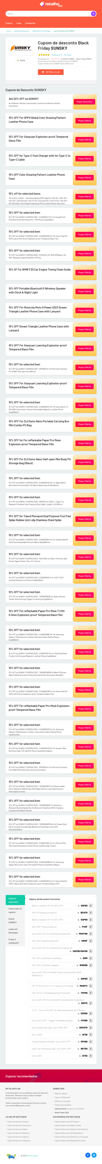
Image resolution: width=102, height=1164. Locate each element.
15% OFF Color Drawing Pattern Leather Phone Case (37, 176)
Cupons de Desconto (62, 1097)
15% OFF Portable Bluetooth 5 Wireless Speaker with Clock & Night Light (37, 290)
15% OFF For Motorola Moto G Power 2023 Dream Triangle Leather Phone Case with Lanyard (38, 309)
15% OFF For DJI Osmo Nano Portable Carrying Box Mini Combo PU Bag (39, 423)
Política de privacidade (63, 1105)
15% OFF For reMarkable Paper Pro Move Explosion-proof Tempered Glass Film (39, 707)
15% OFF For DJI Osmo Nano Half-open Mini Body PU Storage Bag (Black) (40, 461)
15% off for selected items (24, 193)
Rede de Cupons (32, 1156)
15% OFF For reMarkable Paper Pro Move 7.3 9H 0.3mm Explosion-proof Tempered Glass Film (36, 612)
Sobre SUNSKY (12, 920)
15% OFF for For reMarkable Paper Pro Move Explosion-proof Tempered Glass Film (35, 442)
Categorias (30, 23)
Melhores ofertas (61, 1094)
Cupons (9, 23)
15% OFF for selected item (24, 212)
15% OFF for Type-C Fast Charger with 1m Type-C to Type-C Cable (39, 157)
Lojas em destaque (13, 931)
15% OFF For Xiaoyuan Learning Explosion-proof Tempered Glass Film (38, 347)
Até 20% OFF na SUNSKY (24, 98)
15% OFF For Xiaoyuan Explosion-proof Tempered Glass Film (38, 138)
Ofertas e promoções (62, 1101)
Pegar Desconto (84, 101)
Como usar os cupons (15, 910)
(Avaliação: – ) (61, 55)
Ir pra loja (51, 72)
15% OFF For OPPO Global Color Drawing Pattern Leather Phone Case (37, 119)
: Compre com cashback (69, 1109)
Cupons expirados (13, 900)
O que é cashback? (13, 941)
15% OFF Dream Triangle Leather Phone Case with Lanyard (39, 328)
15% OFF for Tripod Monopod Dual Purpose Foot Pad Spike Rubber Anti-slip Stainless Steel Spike (40, 518)
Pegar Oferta (84, 120)
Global (21, 60)
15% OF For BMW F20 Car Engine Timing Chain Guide (40, 269)
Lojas (18, 23)
